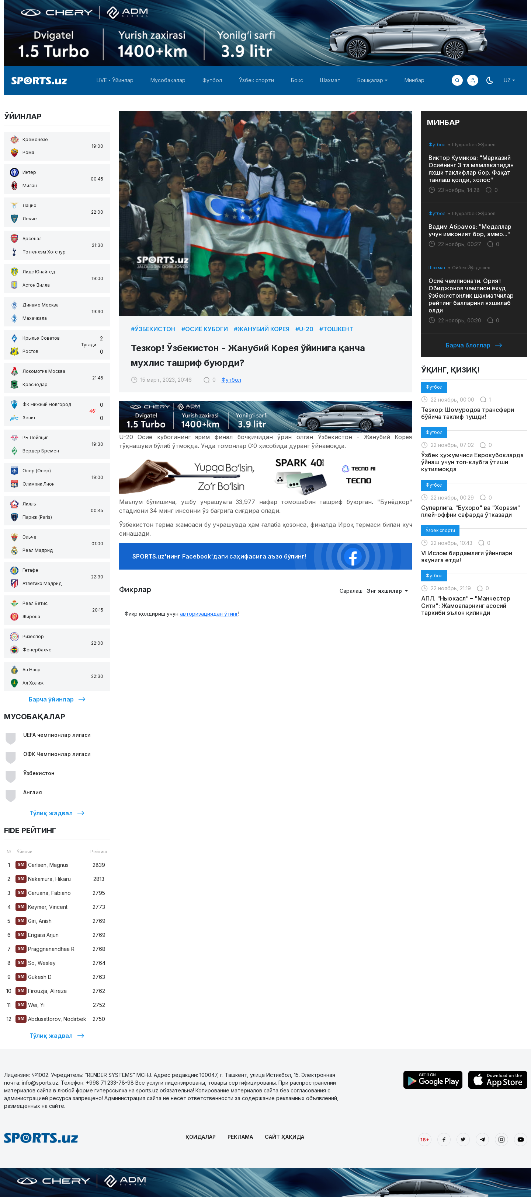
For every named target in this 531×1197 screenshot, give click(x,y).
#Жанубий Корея (261, 329)
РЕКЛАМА (240, 1137)
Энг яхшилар (385, 591)
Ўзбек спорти (256, 80)
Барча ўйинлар (57, 699)
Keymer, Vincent (41, 907)
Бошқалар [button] (370, 80)
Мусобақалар (167, 80)
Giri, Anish (33, 921)
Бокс (297, 80)
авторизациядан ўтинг (209, 613)
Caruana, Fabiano (43, 893)
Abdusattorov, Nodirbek (50, 1019)
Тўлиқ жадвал (57, 813)
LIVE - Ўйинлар (115, 80)
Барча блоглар (474, 345)
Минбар (414, 80)
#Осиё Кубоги (204, 329)
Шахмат (330, 80)
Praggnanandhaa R (44, 949)
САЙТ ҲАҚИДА (284, 1137)
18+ (424, 1139)
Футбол (212, 80)
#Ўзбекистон (153, 329)
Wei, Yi (30, 1005)
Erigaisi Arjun (37, 935)
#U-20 (304, 329)
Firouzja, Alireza (41, 991)
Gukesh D (33, 977)
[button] (472, 80)
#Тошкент (336, 329)
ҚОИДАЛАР (200, 1137)
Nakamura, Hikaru (43, 879)
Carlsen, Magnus (42, 865)
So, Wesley (35, 963)
